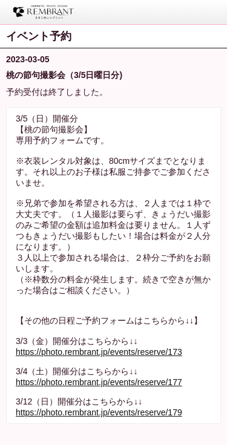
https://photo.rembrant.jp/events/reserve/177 (99, 382)
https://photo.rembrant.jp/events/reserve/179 (99, 412)
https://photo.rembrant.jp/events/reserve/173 (99, 352)
